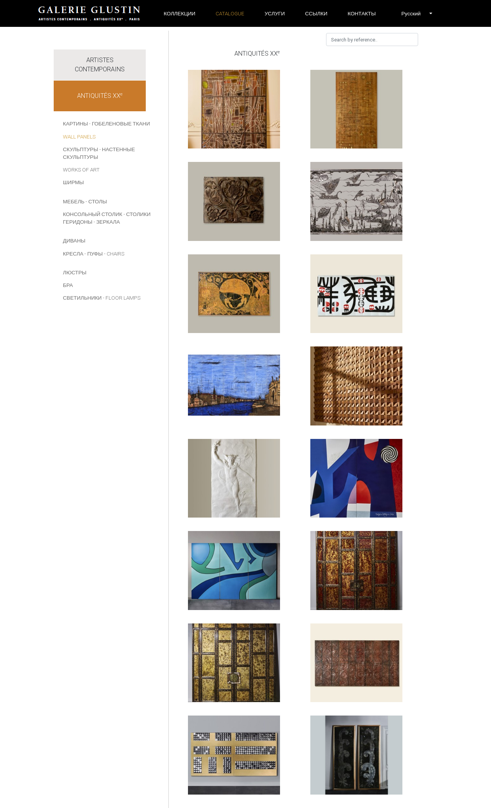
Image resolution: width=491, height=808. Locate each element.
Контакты (362, 13)
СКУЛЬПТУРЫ (80, 149)
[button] (411, 13)
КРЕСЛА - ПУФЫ (83, 254)
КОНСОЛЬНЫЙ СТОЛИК (92, 214)
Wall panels (79, 137)
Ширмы (73, 182)
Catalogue (230, 13)
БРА (68, 285)
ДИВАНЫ (74, 240)
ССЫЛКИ (316, 13)
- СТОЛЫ (96, 201)
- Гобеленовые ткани (119, 123)
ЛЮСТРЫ (74, 272)
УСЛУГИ (275, 13)
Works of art (81, 170)
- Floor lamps (121, 298)
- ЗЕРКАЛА (107, 222)
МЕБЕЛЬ (73, 201)
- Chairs (114, 254)
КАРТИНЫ (75, 123)
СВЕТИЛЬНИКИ (82, 298)
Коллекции (180, 13)
